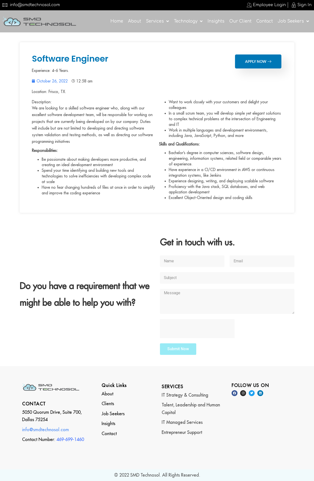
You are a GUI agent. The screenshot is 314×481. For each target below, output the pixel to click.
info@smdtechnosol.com (45, 429)
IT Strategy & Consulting (185, 395)
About (107, 394)
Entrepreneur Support (182, 432)
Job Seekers (113, 413)
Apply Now (258, 61)
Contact (109, 433)
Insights (108, 423)
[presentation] (197, 328)
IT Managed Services (182, 422)
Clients (108, 403)
